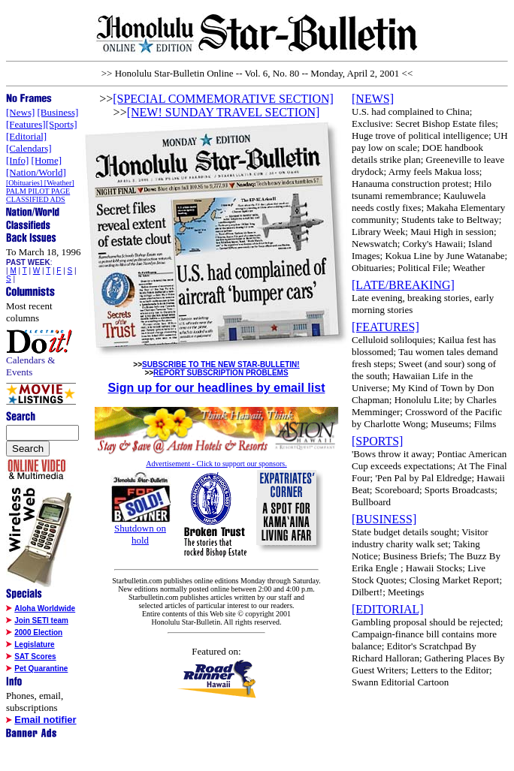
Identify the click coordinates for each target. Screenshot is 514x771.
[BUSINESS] (384, 519)
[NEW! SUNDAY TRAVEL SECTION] (223, 112)
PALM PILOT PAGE (38, 191)
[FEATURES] (385, 327)
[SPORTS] (377, 441)
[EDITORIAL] (388, 609)
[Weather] (59, 183)
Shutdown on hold (140, 534)
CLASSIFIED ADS (35, 199)
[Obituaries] (25, 183)
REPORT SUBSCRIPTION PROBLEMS (220, 373)
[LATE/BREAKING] (403, 285)
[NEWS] (373, 98)
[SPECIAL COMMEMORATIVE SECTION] (223, 98)
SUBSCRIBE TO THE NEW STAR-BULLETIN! (221, 364)
